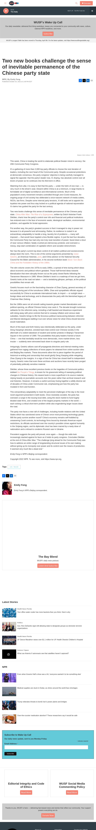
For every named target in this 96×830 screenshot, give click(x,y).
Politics (20, 623)
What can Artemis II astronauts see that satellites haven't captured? (43, 653)
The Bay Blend (48, 556)
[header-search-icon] (76, 3)
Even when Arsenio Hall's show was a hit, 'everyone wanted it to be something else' (49, 674)
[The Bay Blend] (48, 526)
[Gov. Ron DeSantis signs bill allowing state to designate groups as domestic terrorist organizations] (9, 626)
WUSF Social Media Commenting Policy (72, 785)
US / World (14, 467)
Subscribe (48, 33)
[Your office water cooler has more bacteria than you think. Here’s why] (9, 612)
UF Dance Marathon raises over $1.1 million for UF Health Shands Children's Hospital (50, 640)
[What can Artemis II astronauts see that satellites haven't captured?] (9, 654)
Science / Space (23, 650)
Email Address (11, 743)
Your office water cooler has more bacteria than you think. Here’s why (43, 612)
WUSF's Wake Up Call (48, 22)
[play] (6, 11)
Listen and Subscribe (47, 565)
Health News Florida (24, 609)
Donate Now (48, 815)
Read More (26, 792)
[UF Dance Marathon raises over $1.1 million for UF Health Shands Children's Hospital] (9, 640)
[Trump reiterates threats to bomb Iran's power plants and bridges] (9, 705)
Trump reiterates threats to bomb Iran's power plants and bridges (42, 702)
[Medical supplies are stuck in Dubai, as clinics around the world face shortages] (9, 691)
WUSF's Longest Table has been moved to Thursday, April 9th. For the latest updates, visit (36, 40)
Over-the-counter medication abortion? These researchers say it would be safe (47, 715)
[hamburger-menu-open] (5, 3)
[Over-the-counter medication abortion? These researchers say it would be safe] (9, 719)
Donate (87, 3)
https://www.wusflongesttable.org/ (78, 40)
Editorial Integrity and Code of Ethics (26, 785)
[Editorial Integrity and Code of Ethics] (26, 774)
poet (39, 257)
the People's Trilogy (25, 372)
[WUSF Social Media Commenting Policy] (72, 774)
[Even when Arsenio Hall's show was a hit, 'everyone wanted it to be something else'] (9, 677)
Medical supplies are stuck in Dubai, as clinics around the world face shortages (47, 688)
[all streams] (93, 11)
